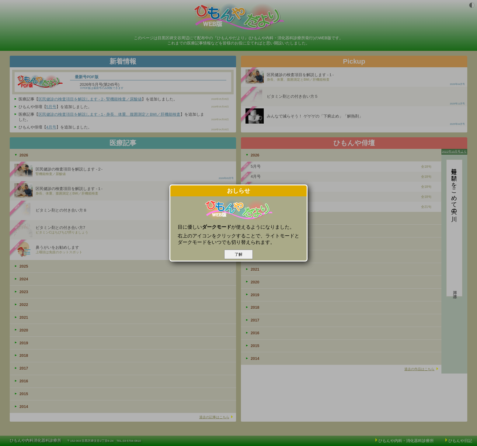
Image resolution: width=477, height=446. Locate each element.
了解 (238, 254)
